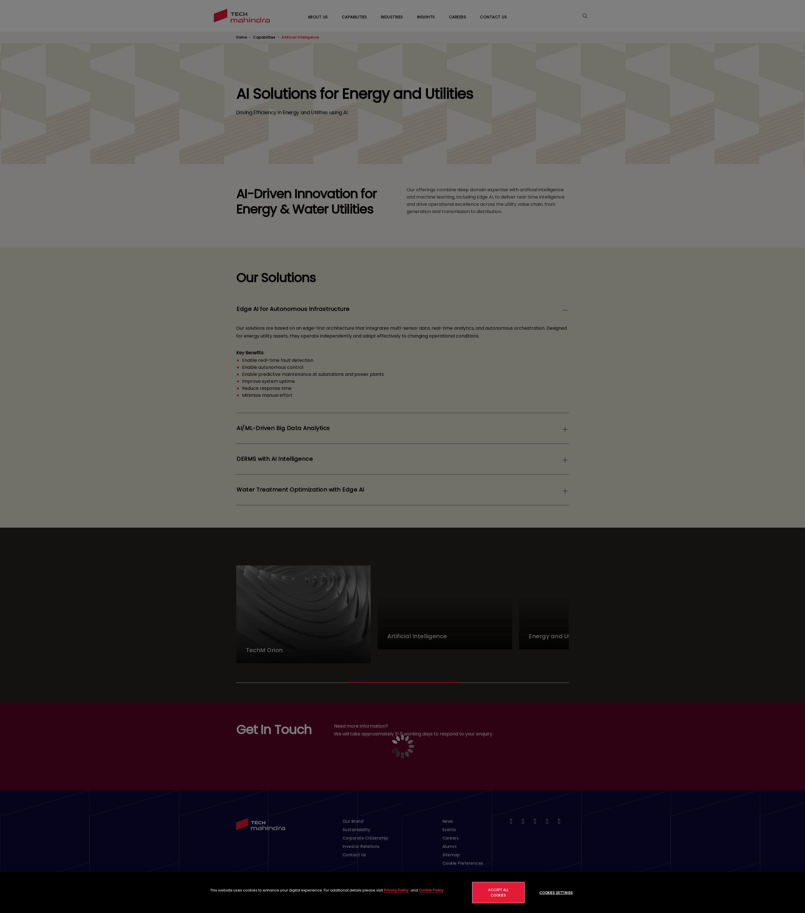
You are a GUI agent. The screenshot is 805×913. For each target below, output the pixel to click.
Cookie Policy (431, 890)
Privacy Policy (396, 890)
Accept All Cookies (498, 893)
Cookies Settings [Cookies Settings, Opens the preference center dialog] (556, 892)
